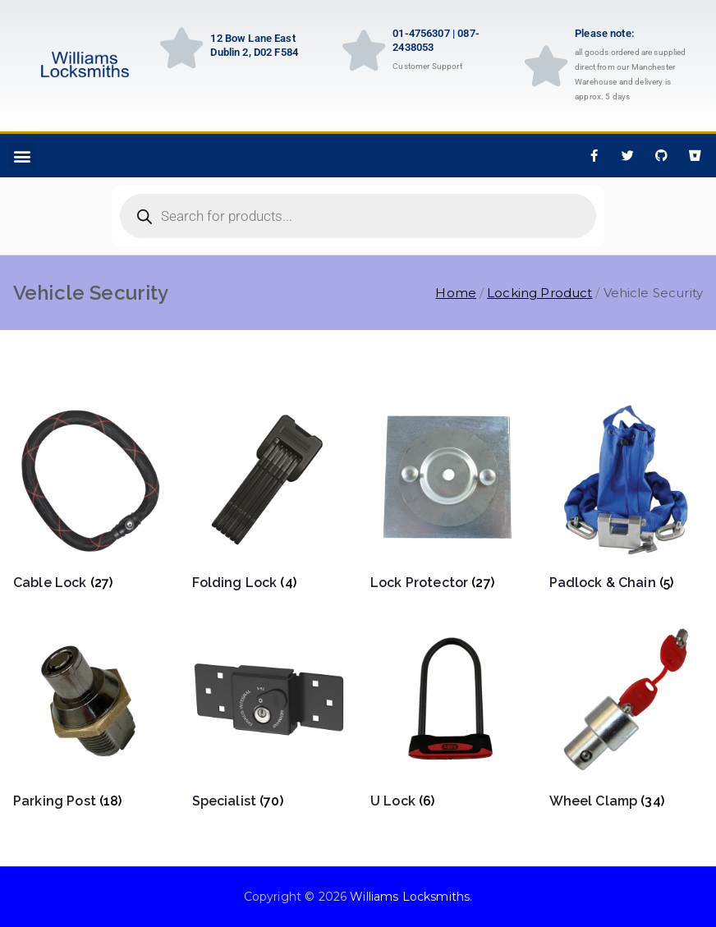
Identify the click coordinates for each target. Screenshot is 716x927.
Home (455, 293)
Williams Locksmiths (410, 896)
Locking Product (539, 293)
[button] (21, 155)
